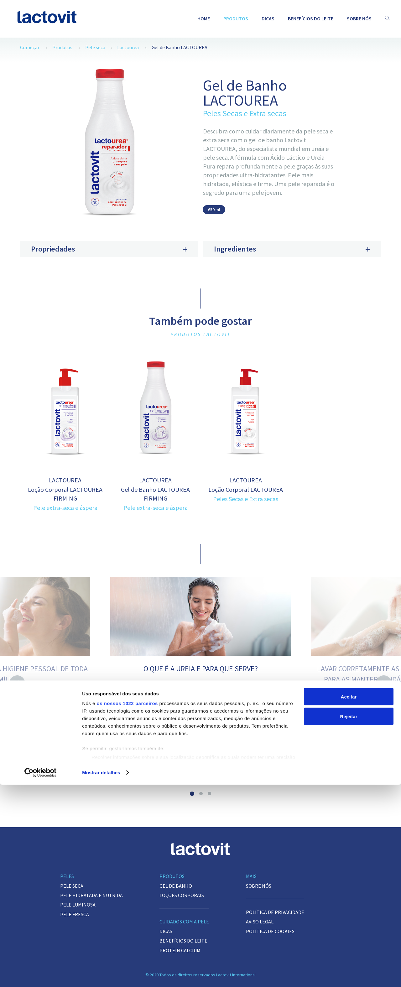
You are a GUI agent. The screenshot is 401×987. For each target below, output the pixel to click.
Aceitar (349, 898)
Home (203, 18)
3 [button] (209, 793)
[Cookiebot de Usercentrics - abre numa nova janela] (40, 974)
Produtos (235, 18)
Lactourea (128, 47)
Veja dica (200, 759)
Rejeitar (348, 918)
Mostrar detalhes (101, 974)
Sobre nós (359, 18)
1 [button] (192, 794)
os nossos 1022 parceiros (127, 905)
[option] (109, 145)
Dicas (268, 18)
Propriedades (109, 249)
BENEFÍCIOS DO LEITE (310, 18)
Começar (29, 47)
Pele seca (95, 47)
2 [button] (201, 793)
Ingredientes (292, 249)
